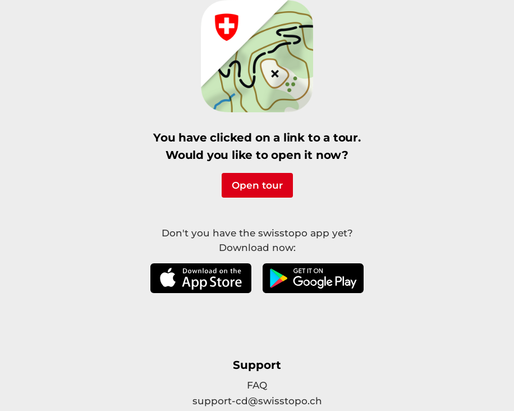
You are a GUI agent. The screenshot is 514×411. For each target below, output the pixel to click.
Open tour (257, 185)
